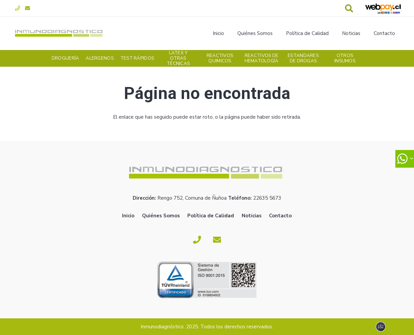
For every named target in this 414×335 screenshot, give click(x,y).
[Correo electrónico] (28, 8)
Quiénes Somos (161, 215)
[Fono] (18, 8)
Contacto (280, 215)
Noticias (252, 215)
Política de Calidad (210, 215)
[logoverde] (59, 33)
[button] (349, 8)
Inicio (128, 215)
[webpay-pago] (383, 8)
